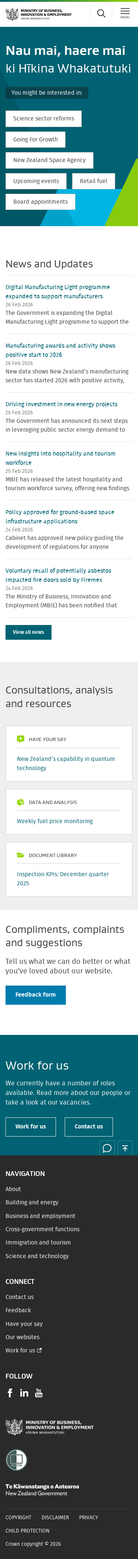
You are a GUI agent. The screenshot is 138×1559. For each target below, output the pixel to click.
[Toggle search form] (101, 13)
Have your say (24, 1324)
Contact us (89, 1127)
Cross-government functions (42, 1229)
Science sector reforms (43, 119)
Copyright (18, 1517)
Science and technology (37, 1256)
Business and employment (40, 1216)
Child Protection (28, 1531)
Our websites (22, 1337)
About (13, 1189)
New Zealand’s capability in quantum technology (66, 763)
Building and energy (32, 1202)
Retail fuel (93, 181)
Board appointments (40, 202)
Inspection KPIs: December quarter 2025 (63, 878)
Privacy (88, 1517)
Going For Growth (35, 140)
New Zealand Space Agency (49, 160)
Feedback (18, 1310)
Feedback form (35, 995)
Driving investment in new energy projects (61, 404)
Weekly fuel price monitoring (55, 821)
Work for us (30, 1127)
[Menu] (125, 13)
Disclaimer (55, 1517)
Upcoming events (36, 181)
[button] (125, 1148)
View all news (28, 632)
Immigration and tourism (38, 1243)
